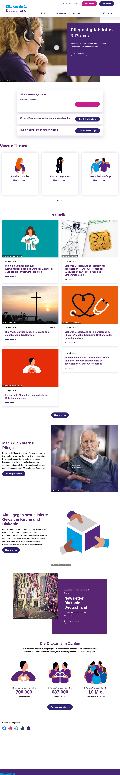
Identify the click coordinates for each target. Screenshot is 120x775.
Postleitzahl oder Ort (28, 100)
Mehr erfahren (60, 417)
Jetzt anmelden (74, 624)
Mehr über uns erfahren (59, 709)
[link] (4, 732)
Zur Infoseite (79, 54)
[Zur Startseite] (16, 8)
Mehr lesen (9, 279)
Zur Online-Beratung (87, 119)
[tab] (57, 203)
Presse (76, 4)
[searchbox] (46, 104)
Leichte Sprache (65, 4)
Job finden (106, 4)
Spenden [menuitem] (76, 13)
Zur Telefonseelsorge (87, 131)
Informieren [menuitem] (44, 13)
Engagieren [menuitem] (61, 13)
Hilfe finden (89, 4)
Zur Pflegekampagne (13, 476)
